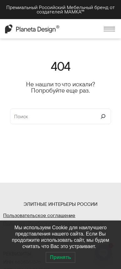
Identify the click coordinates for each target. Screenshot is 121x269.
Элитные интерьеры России (61, 204)
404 (60, 66)
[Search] (103, 116)
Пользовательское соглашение (39, 215)
